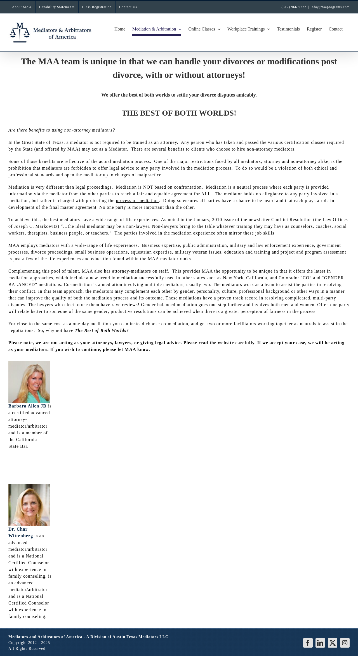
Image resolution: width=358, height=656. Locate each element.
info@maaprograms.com (330, 7)
